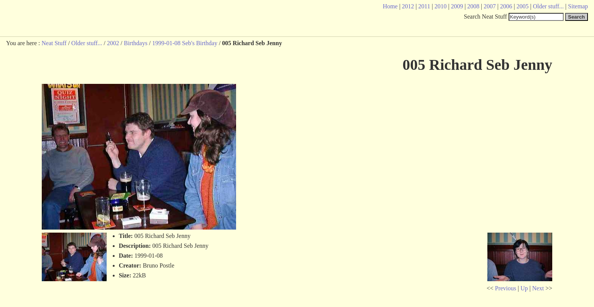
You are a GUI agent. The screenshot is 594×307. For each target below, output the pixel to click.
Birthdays (135, 43)
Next (538, 288)
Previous (505, 288)
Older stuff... (86, 43)
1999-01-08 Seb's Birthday (184, 43)
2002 (113, 43)
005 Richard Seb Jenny (478, 64)
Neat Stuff (53, 43)
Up (524, 288)
